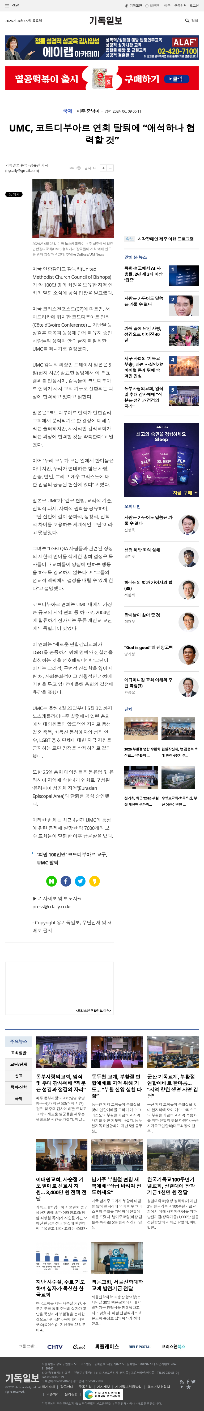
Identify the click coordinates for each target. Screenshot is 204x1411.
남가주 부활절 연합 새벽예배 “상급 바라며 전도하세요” (116, 1186)
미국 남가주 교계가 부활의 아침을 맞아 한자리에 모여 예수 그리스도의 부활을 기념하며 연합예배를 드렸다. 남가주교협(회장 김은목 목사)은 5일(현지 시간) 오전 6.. (116, 1214)
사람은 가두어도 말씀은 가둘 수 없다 (143, 301)
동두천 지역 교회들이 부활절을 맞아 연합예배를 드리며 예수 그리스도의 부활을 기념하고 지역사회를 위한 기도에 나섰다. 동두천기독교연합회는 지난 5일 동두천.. (116, 1118)
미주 (167, 5)
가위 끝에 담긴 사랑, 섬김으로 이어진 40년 (142, 334)
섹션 (12, 6)
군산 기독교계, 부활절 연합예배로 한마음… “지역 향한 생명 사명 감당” (172, 1086)
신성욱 (129, 529)
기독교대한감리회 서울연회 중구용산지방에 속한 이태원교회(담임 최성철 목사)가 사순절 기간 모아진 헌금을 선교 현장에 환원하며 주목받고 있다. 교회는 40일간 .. (61, 1220)
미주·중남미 (87, 111)
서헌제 (129, 594)
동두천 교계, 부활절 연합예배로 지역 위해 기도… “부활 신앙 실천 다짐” (116, 1086)
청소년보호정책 (158, 1386)
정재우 (129, 621)
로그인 (194, 5)
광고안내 (66, 1386)
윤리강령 (71, 1394)
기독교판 (136, 5)
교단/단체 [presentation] (18, 1064)
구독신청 (180, 5)
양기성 (129, 654)
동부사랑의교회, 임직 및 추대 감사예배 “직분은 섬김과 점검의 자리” (143, 397)
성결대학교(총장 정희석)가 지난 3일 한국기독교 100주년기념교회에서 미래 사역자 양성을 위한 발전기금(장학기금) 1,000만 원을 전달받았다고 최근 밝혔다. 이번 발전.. (173, 1214)
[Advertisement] (161, 196)
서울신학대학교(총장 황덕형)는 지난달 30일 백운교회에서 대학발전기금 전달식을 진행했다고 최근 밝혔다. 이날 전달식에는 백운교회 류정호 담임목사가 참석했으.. (116, 1310)
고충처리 (53, 1394)
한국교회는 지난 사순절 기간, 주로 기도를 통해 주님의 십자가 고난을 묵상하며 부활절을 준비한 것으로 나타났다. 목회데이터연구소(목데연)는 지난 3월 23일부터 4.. (61, 1316)
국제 (68, 111)
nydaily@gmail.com (22, 170)
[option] (143, 739)
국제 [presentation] (19, 1098)
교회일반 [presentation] (18, 1053)
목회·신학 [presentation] (18, 1087)
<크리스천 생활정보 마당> (93, 1010)
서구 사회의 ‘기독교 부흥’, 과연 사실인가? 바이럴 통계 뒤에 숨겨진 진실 (143, 367)
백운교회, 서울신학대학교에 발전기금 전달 (117, 1285)
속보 (130, 239)
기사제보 (103, 1386)
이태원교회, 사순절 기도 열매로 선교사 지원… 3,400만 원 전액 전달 (61, 1189)
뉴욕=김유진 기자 (34, 165)
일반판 (154, 5)
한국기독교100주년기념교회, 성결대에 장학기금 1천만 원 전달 (171, 1186)
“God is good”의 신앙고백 (148, 647)
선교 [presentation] (19, 1075)
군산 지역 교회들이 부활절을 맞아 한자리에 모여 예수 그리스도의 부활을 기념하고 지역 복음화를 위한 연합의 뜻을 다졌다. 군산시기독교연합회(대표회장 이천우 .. (172, 1118)
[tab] (18, 1053)
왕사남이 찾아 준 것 (142, 615)
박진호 (129, 556)
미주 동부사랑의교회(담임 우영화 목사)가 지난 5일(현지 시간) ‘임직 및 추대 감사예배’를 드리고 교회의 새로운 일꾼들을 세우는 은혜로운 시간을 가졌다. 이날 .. (61, 1109)
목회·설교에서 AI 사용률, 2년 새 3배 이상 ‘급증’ (143, 274)
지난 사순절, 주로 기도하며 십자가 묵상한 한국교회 (60, 1288)
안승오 (129, 692)
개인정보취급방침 (128, 1386)
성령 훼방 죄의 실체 (142, 550)
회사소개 (48, 1386)
